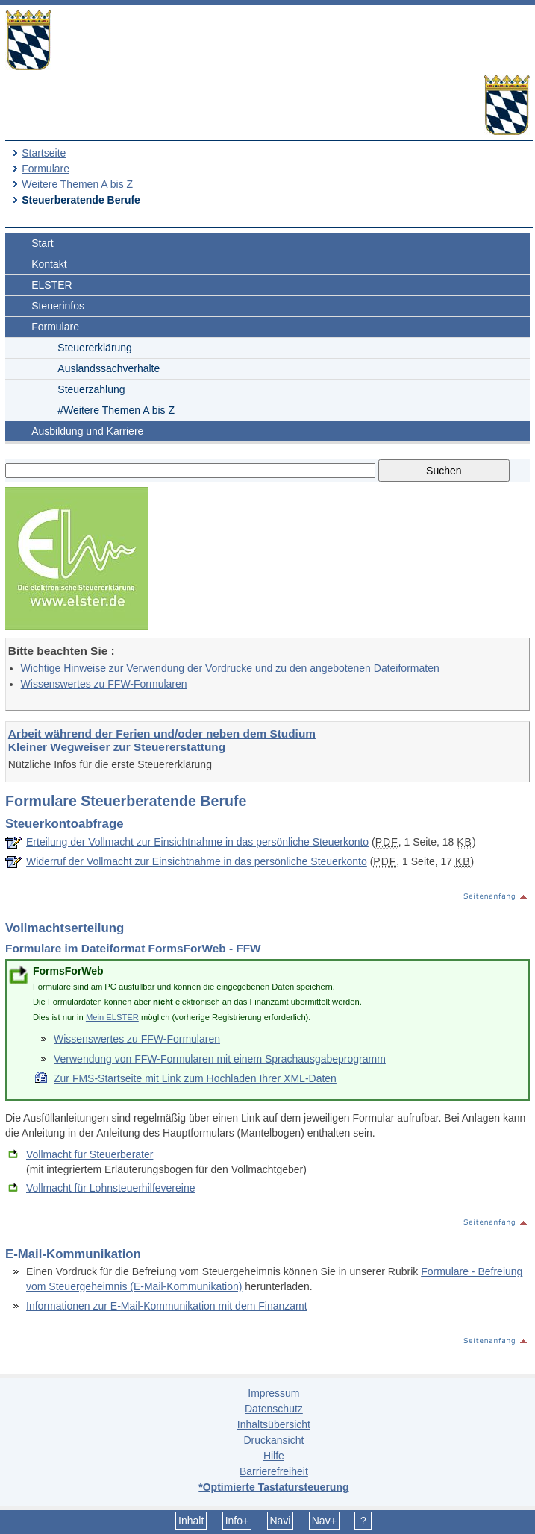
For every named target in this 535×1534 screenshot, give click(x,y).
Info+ (237, 1521)
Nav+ (324, 1521)
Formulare (45, 169)
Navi (279, 1521)
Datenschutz (274, 1409)
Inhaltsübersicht (273, 1424)
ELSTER (51, 285)
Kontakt (48, 264)
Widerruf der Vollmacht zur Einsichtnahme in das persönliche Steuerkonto (196, 861)
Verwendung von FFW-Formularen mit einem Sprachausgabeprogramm (220, 1059)
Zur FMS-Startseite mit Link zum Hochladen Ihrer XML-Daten (195, 1078)
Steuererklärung (94, 347)
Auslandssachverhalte (108, 368)
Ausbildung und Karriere (87, 431)
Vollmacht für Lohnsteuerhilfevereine (110, 1188)
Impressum (273, 1393)
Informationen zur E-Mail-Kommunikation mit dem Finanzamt (166, 1306)
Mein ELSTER (112, 1017)
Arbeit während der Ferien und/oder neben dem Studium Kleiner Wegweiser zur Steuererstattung (162, 740)
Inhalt (191, 1521)
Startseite (44, 153)
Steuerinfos (57, 306)
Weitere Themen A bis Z (77, 184)
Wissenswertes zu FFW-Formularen (104, 684)
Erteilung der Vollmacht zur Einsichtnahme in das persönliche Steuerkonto (197, 842)
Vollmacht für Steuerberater (89, 1154)
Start (42, 243)
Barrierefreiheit (274, 1471)
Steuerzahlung (91, 389)
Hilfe (273, 1456)
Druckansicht (273, 1440)
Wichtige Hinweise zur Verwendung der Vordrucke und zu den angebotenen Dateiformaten (230, 668)
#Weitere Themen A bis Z (116, 410)
